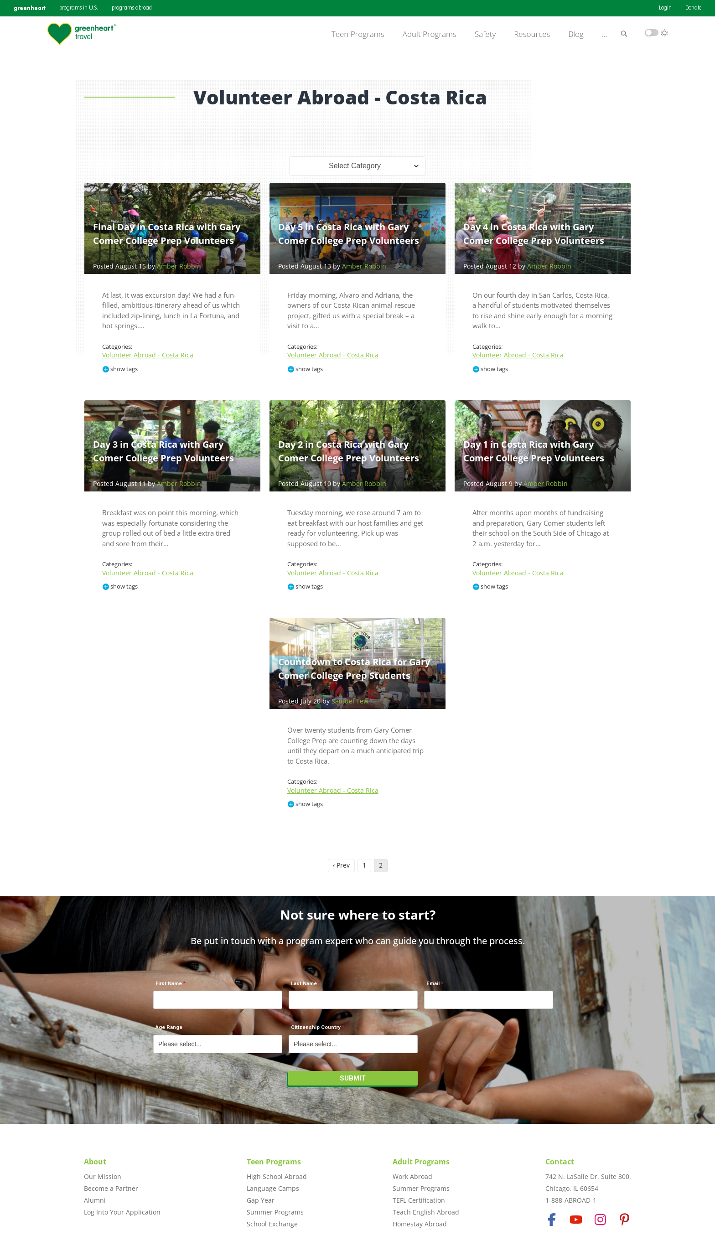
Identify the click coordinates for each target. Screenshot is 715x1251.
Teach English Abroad (426, 1212)
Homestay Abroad (420, 1224)
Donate (693, 8)
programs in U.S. (78, 8)
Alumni (95, 1200)
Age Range (168, 1027)
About (95, 1162)
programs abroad (132, 8)
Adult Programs (429, 34)
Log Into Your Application (122, 1212)
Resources (532, 34)
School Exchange (272, 1224)
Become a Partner (111, 1188)
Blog (576, 34)
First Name (168, 984)
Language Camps (273, 1188)
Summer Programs (275, 1212)
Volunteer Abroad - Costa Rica (147, 355)
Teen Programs (358, 34)
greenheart (30, 8)
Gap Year (261, 1200)
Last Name (304, 984)
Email (433, 984)
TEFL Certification (419, 1200)
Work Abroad (412, 1176)
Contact (559, 1162)
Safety (485, 34)
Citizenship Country (316, 1027)
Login (665, 8)
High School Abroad (277, 1176)
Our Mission (102, 1176)
